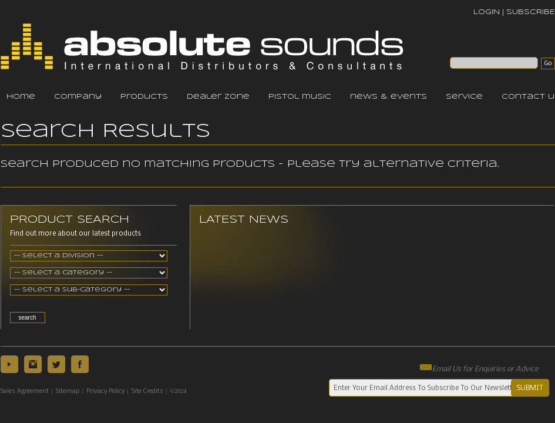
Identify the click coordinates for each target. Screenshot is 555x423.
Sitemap (67, 391)
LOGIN (486, 12)
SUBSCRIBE (530, 12)
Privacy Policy (105, 391)
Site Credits (147, 391)
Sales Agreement (25, 391)
